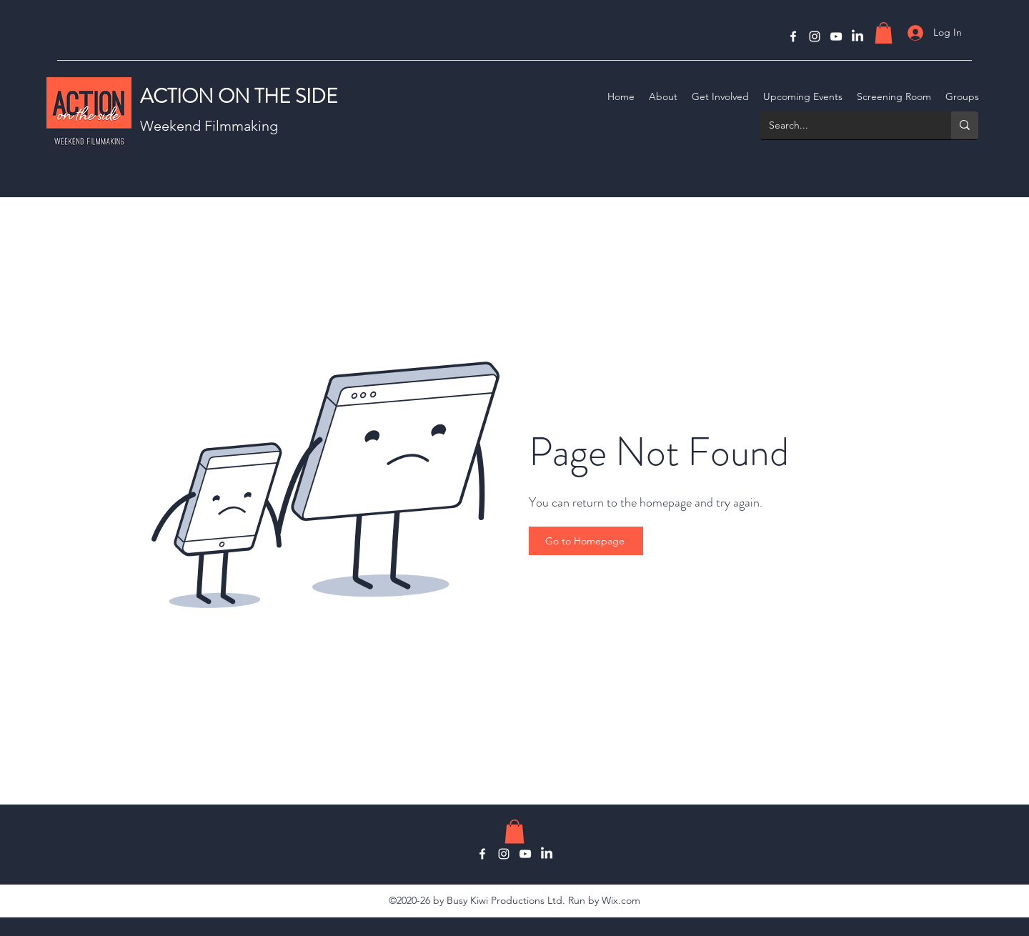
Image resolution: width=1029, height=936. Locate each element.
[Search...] (845, 125)
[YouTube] (836, 36)
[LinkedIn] (857, 36)
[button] (884, 33)
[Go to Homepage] (586, 541)
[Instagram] (814, 36)
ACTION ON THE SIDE (239, 96)
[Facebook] (793, 36)
